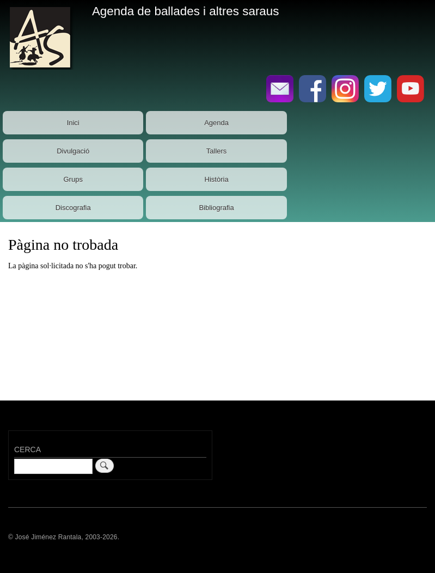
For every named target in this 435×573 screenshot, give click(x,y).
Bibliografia (216, 208)
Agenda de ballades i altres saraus (185, 11)
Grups (72, 179)
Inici (73, 123)
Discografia (73, 208)
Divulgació (73, 151)
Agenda (216, 123)
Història (217, 179)
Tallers (216, 151)
